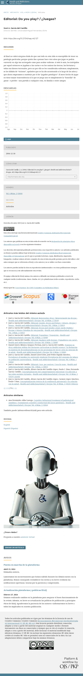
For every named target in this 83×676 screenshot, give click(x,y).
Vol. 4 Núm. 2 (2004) (28, 12)
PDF (9, 139)
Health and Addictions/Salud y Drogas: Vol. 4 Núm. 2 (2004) (41, 404)
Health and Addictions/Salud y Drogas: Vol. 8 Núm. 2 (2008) (39, 336)
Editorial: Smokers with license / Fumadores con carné (54, 340)
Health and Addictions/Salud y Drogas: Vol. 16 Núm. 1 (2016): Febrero (49, 384)
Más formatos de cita (16, 177)
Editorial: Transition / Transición (45, 335)
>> (16, 388)
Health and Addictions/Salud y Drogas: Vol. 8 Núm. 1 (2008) (33, 342)
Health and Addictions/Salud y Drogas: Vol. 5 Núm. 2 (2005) (40, 325)
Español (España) (11, 428)
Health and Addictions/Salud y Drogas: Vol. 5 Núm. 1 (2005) (42, 365)
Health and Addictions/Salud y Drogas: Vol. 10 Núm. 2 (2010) (33, 320)
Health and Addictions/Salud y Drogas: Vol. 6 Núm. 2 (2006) (41, 352)
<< (5, 388)
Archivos (14, 12)
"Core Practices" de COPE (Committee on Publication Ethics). (37, 288)
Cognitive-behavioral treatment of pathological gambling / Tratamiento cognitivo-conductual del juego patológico (41, 401)
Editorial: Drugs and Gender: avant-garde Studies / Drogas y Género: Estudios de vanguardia (41, 329)
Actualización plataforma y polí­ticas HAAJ (25, 590)
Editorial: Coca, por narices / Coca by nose (48, 364)
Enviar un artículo (14, 548)
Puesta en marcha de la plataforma (22, 564)
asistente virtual (28, 537)
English (7, 425)
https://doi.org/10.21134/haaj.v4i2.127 (23, 38)
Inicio (6, 12)
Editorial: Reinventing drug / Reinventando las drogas (54, 318)
